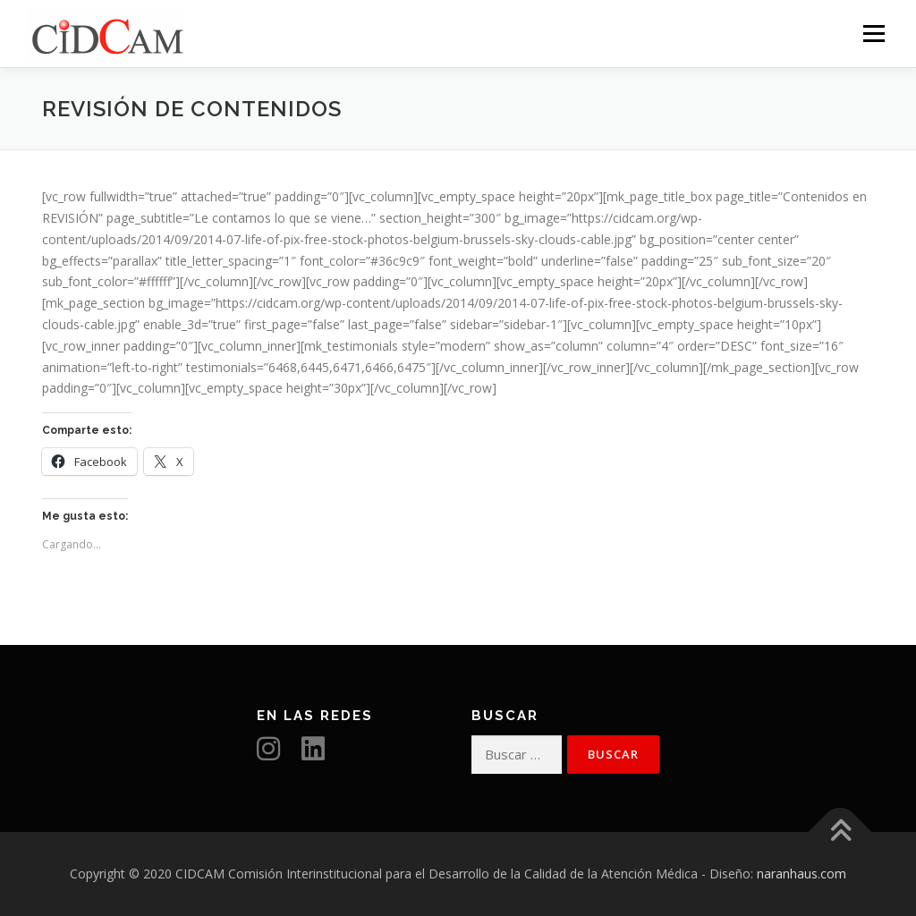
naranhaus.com (801, 873)
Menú (873, 33)
